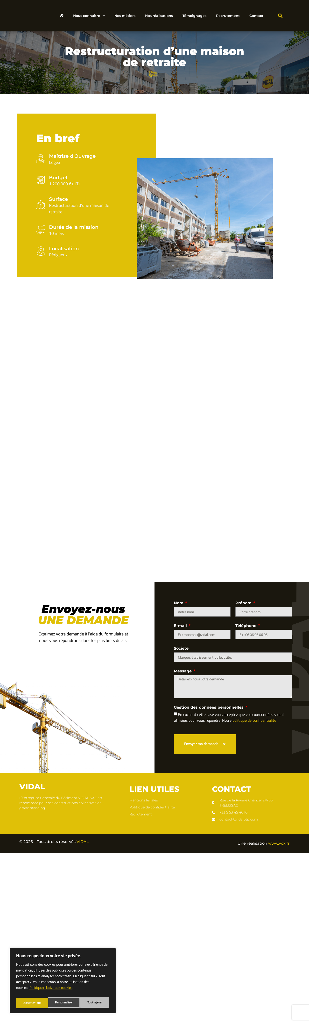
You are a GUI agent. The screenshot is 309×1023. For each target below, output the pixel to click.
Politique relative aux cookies (50, 991)
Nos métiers (124, 16)
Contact (256, 16)
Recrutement (228, 16)
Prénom (244, 773)
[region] (63, 982)
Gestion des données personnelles (209, 877)
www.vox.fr (279, 1013)
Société (181, 818)
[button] (280, 16)
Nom (179, 773)
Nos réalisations (159, 16)
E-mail (181, 796)
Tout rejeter (63, 1003)
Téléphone (246, 796)
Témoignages (194, 16)
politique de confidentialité (254, 890)
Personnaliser (31, 1003)
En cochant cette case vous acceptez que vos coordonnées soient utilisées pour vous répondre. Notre (229, 887)
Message (183, 841)
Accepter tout (94, 1003)
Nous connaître (89, 16)
